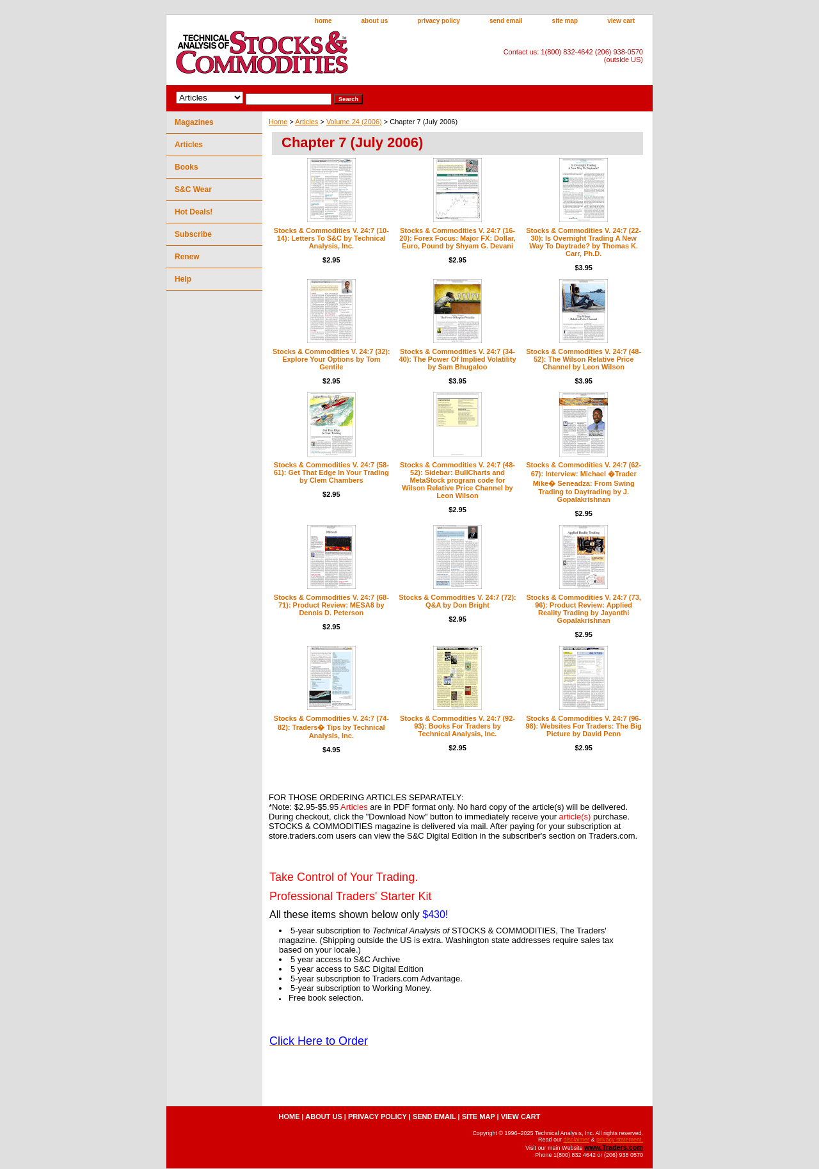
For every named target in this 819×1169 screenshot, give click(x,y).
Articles (306, 121)
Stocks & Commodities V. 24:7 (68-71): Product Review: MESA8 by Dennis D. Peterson (331, 605)
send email (506, 20)
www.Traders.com (613, 1147)
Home (278, 121)
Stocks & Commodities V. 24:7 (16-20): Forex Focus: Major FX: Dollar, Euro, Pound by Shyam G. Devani (457, 238)
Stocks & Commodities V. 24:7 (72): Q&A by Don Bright (457, 601)
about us (375, 20)
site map (565, 20)
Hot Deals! (193, 211)
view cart (621, 20)
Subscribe (193, 234)
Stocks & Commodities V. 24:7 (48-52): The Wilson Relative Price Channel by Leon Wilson (583, 359)
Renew (187, 256)
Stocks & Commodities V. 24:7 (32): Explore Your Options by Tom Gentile (331, 359)
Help (183, 279)
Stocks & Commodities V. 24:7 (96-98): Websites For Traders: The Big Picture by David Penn (583, 726)
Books (186, 167)
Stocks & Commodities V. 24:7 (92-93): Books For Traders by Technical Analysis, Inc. (457, 726)
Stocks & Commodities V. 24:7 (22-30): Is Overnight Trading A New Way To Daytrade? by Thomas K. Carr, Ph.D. (583, 242)
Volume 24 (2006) (354, 121)
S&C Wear (193, 189)
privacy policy (438, 20)
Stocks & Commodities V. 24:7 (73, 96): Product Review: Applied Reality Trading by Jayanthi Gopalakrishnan (583, 608)
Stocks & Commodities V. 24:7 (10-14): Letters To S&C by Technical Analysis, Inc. (331, 238)
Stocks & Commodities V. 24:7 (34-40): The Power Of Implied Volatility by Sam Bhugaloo (457, 359)
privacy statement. (619, 1139)
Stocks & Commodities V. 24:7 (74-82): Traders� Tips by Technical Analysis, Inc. (331, 726)
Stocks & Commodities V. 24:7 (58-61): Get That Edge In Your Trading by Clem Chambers (331, 472)
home (323, 20)
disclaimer (576, 1139)
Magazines (194, 122)
